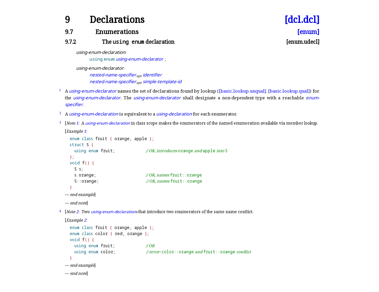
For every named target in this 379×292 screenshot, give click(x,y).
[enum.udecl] (302, 42)
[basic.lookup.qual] (289, 91)
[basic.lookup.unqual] (242, 91)
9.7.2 (70, 42)
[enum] (308, 32)
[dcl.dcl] (301, 19)
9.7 (69, 32)
